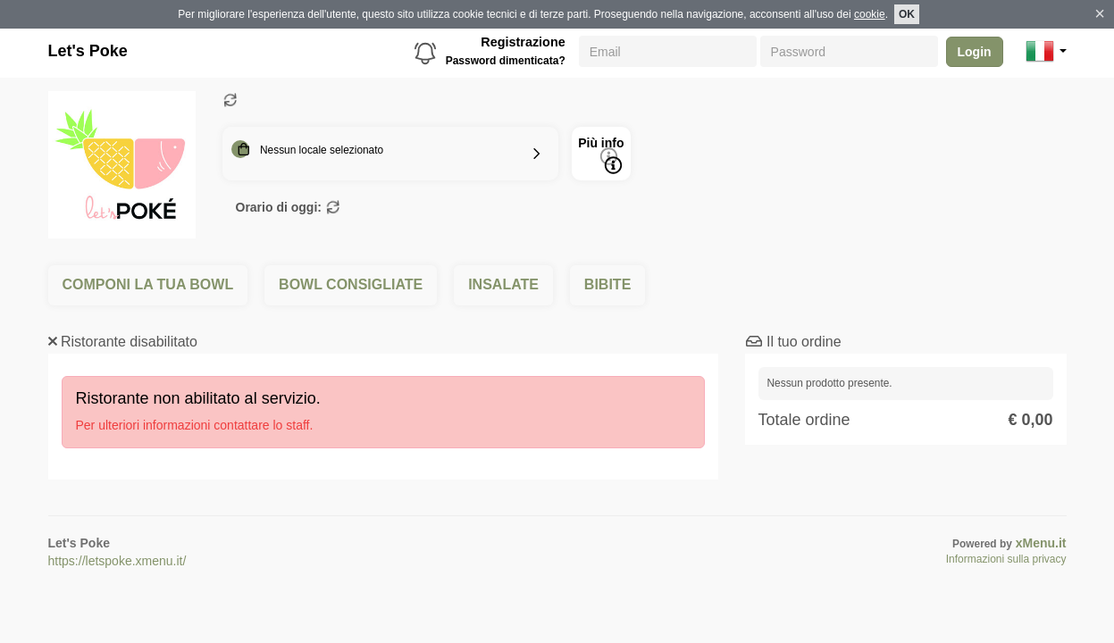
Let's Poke (88, 51)
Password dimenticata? (505, 60)
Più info (601, 155)
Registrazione (523, 42)
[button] (1046, 51)
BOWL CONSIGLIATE (351, 284)
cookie (869, 14)
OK (907, 14)
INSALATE (503, 284)
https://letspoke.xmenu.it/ (117, 561)
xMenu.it (1041, 543)
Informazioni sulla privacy (1006, 559)
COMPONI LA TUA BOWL (148, 284)
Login (975, 52)
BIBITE (607, 284)
